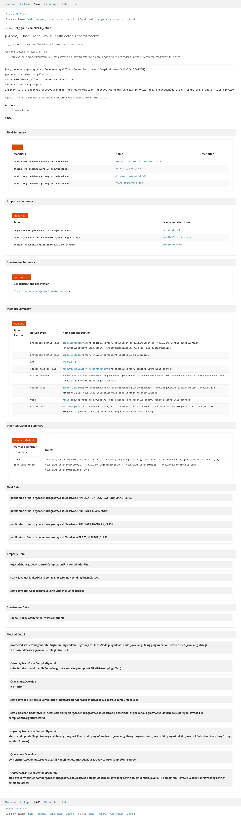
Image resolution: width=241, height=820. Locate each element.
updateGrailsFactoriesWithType (82, 373)
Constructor (55, 19)
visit (65, 397)
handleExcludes (72, 352)
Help (75, 4)
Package (25, 4)
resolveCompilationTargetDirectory (85, 366)
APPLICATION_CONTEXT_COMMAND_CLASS (138, 161)
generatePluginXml (74, 340)
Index (65, 4)
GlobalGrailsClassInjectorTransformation (40, 289)
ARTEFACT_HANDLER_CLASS (130, 175)
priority (67, 359)
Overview (10, 4)
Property (41, 19)
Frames (10, 14)
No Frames (22, 14)
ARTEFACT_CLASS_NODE (128, 168)
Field (30, 19)
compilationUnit (173, 228)
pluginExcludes (173, 242)
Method (70, 19)
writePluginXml (72, 404)
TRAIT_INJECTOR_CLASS (129, 182)
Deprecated (51, 4)
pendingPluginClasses (177, 235)
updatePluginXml (72, 385)
